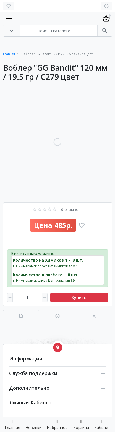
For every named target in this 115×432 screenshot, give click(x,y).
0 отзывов (71, 209)
